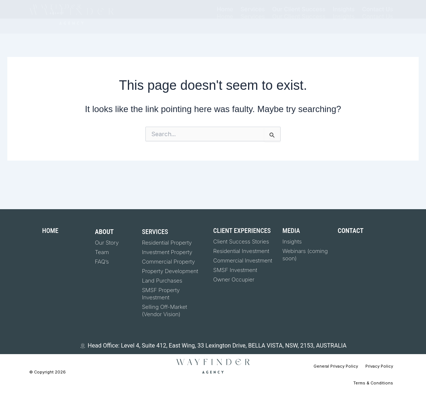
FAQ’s (102, 261)
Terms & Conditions (373, 383)
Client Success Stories (241, 241)
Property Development (170, 271)
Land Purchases (162, 280)
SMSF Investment (235, 269)
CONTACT (351, 230)
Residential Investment (241, 251)
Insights (292, 241)
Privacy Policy (379, 366)
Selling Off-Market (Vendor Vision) (164, 310)
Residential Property (167, 242)
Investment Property (167, 252)
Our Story (107, 242)
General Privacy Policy (335, 366)
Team (102, 252)
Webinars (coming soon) (305, 255)
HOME (50, 230)
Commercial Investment (243, 260)
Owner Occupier (234, 279)
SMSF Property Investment (161, 294)
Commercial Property (168, 261)
